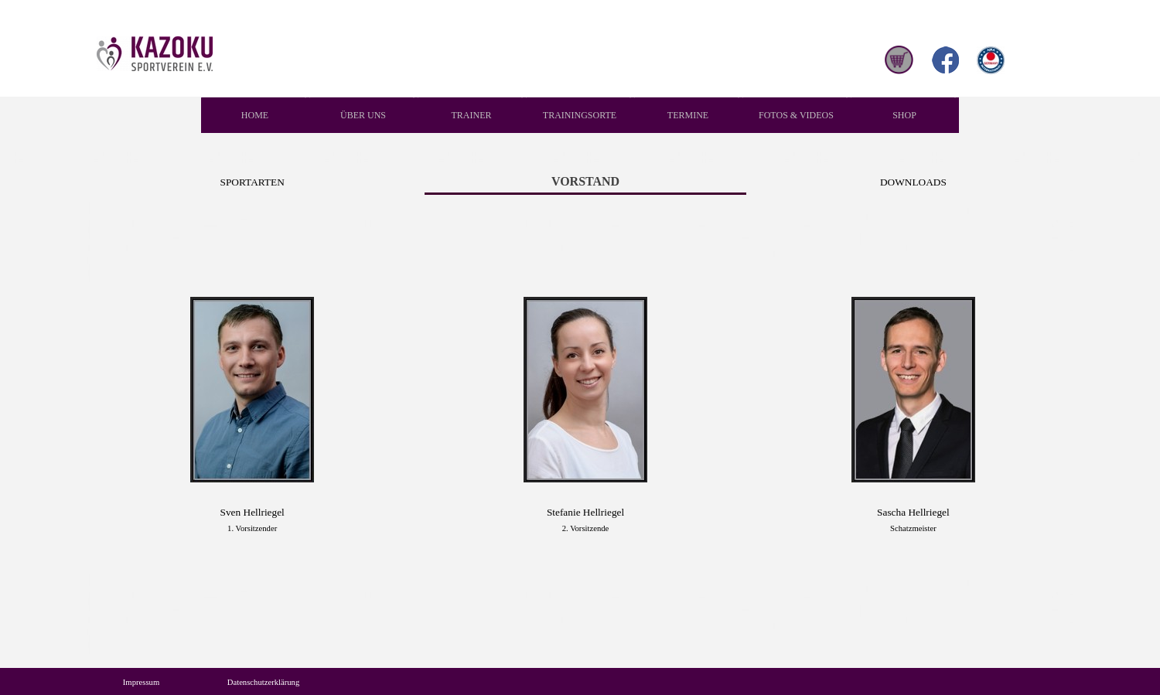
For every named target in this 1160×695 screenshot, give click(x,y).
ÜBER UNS (363, 115)
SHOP (904, 115)
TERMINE (687, 115)
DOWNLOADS (913, 182)
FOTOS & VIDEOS (796, 115)
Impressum (141, 682)
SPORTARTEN (252, 182)
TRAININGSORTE (579, 115)
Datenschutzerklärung (263, 682)
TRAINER (472, 115)
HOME (254, 115)
